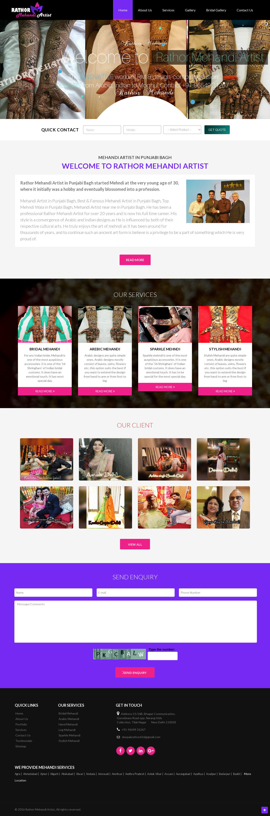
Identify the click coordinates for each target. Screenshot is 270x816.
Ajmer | (45, 774)
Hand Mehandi (68, 724)
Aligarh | (55, 774)
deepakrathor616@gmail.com (141, 737)
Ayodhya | (199, 774)
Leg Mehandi (67, 730)
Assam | (170, 774)
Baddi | (237, 774)
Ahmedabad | (31, 774)
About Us (145, 10)
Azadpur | (212, 774)
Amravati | (104, 774)
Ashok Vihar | (155, 774)
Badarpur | (225, 774)
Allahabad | (68, 774)
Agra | (19, 774)
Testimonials (23, 741)
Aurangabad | (184, 774)
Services (168, 10)
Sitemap (20, 746)
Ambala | (91, 774)
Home (122, 10)
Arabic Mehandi (69, 719)
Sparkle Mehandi (69, 735)
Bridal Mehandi (45, 349)
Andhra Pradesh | (136, 774)
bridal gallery (216, 10)
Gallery (190, 10)
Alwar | (80, 774)
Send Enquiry (134, 672)
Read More (135, 260)
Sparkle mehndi (165, 349)
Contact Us (245, 10)
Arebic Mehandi (105, 349)
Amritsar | (118, 774)
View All (135, 544)
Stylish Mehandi (225, 349)
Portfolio (21, 724)
